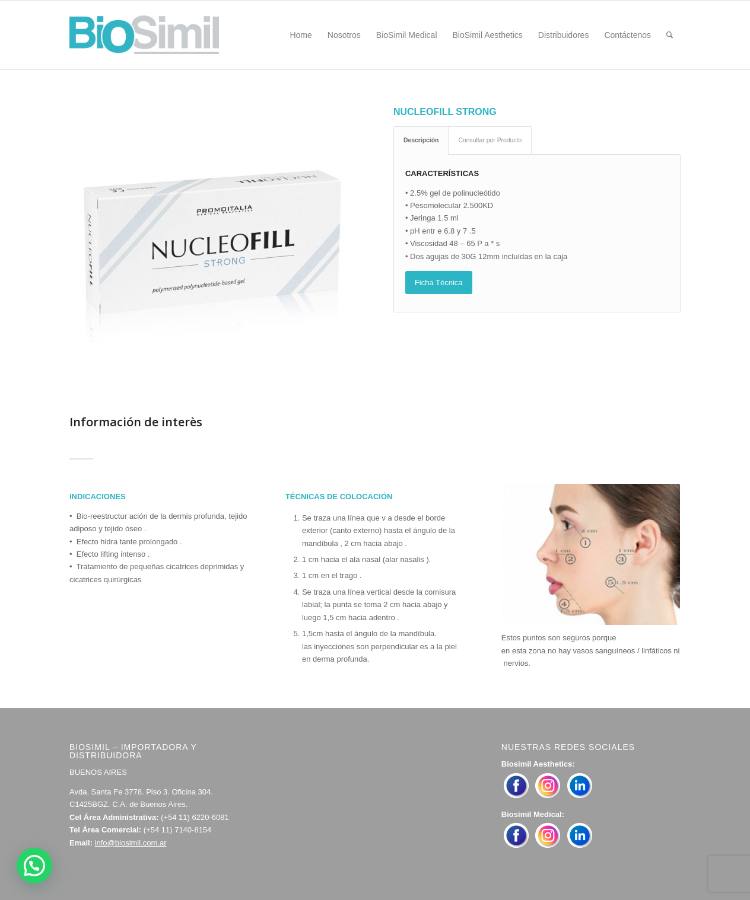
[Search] (670, 35)
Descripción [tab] (420, 140)
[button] (34, 865)
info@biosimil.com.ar (131, 842)
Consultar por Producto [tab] (490, 140)
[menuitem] (300, 35)
